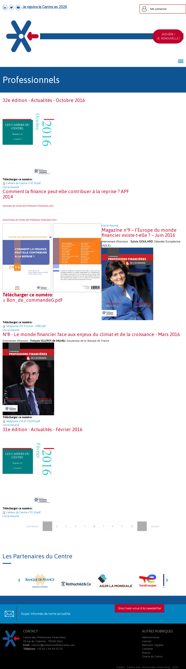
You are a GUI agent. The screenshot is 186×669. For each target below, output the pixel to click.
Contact (146, 641)
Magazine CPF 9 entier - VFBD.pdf (26, 326)
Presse (146, 652)
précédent (33, 526)
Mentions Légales (152, 645)
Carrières (147, 648)
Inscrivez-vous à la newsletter (139, 608)
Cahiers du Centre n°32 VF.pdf (23, 183)
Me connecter (158, 9)
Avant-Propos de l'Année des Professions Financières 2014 (30, 220)
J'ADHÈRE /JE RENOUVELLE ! (168, 36)
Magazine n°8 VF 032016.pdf (23, 421)
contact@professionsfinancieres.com (53, 645)
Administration (150, 637)
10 (131, 526)
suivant (155, 526)
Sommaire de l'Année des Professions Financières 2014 (28, 206)
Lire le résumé (11, 187)
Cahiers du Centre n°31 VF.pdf (23, 512)
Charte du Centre (152, 656)
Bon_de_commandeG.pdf (34, 300)
